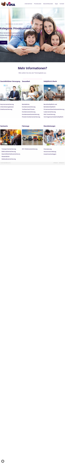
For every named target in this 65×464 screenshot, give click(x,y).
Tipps (56, 4)
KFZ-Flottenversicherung (29, 149)
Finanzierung (48, 149)
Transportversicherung (9, 149)
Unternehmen (28, 4)
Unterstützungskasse (7, 107)
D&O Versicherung (49, 114)
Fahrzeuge (25, 126)
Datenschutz (61, 162)
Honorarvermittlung (50, 151)
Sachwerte (4, 126)
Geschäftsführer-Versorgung (10, 81)
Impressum (55, 162)
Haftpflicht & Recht (50, 81)
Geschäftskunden (48, 4)
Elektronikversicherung (9, 151)
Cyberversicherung (50, 112)
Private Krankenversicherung (31, 117)
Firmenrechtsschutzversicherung (54, 109)
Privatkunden (37, 4)
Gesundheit (26, 81)
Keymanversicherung (7, 104)
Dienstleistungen (49, 126)
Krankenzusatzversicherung (30, 114)
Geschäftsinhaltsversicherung (11, 154)
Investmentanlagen (50, 154)
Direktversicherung (6, 109)
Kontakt (62, 4)
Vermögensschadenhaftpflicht (53, 117)
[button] (2, 461)
